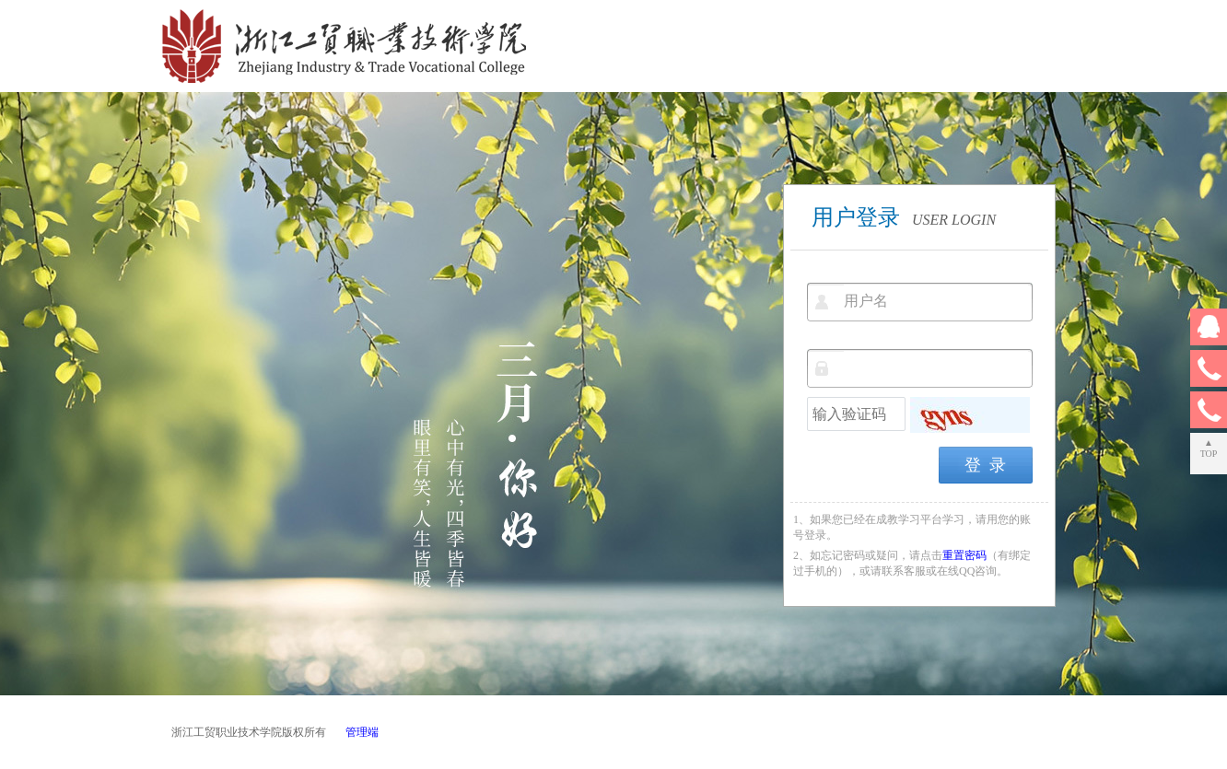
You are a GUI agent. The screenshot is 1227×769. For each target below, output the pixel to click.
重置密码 (964, 555)
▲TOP (1209, 448)
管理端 (362, 732)
